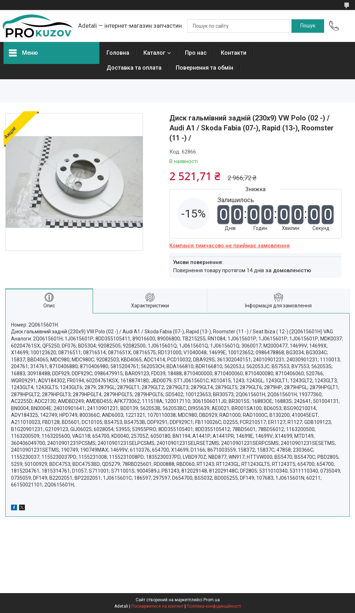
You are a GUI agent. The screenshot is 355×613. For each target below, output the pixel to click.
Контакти (233, 52)
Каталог (154, 52)
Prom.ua (211, 599)
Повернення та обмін (204, 67)
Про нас (196, 52)
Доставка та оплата (134, 67)
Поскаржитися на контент (157, 606)
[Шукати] (307, 26)
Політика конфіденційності (214, 606)
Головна (117, 52)
